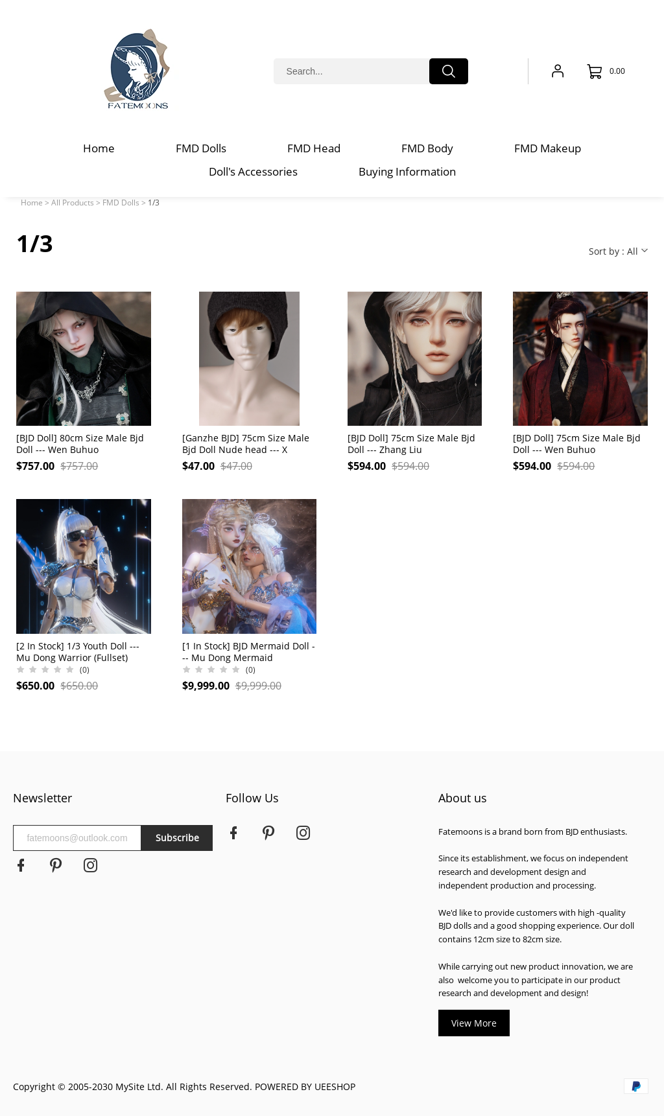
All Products (72, 202)
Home (32, 202)
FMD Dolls (120, 202)
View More (474, 1023)
